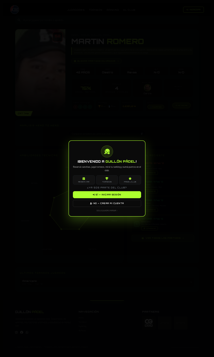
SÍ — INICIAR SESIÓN (107, 195)
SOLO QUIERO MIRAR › (107, 210)
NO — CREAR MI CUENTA (107, 203)
